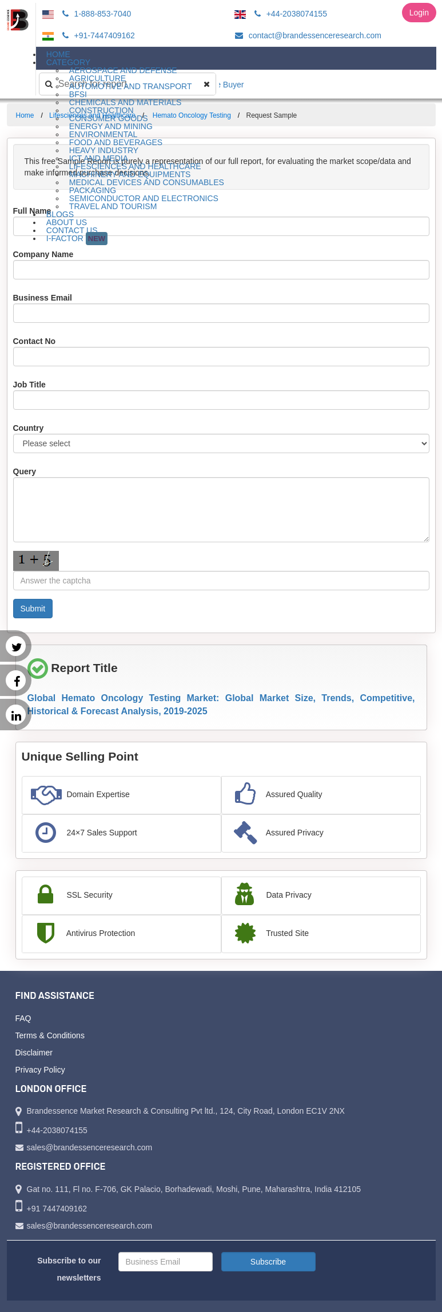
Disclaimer (34, 1052)
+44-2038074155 (289, 13)
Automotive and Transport (130, 86)
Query (24, 471)
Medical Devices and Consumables (146, 182)
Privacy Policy (40, 1069)
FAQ (23, 1018)
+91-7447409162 (97, 35)
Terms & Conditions (50, 1035)
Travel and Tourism (113, 206)
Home (25, 115)
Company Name (43, 254)
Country (28, 428)
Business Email (43, 297)
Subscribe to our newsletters (69, 1269)
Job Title (29, 384)
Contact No (34, 341)
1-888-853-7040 (95, 13)
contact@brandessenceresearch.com (306, 35)
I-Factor (76, 238)
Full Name (32, 210)
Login (419, 12)
